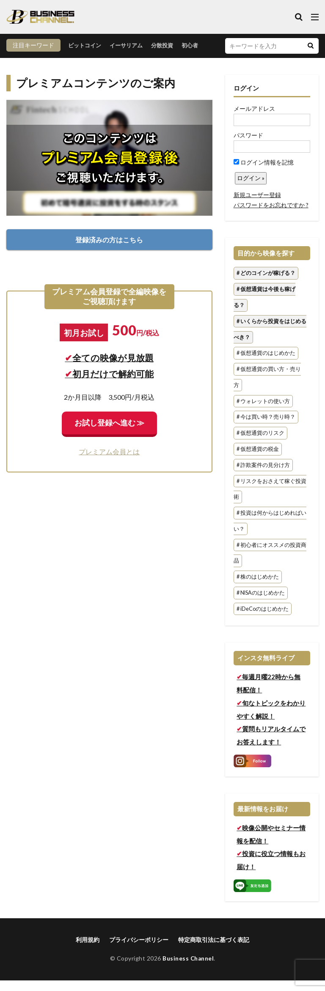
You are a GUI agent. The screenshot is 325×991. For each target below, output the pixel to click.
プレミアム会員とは (109, 462)
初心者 (140, 57)
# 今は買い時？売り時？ (266, 428)
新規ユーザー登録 (257, 205)
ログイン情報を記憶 (264, 172)
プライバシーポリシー (138, 950)
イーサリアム (72, 57)
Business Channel (188, 968)
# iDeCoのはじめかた (263, 619)
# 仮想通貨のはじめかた (266, 364)
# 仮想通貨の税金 (258, 459)
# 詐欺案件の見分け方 (263, 475)
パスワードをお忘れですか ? (271, 215)
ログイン (246, 98)
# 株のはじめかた (258, 588)
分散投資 (110, 57)
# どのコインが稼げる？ (266, 284)
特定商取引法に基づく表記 (213, 950)
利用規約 (87, 950)
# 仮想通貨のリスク (260, 444)
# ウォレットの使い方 (263, 412)
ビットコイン (28, 57)
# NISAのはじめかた (261, 603)
